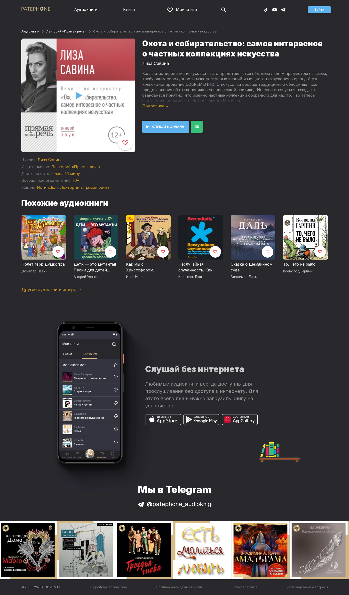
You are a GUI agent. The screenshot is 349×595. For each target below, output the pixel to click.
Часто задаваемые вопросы (307, 587)
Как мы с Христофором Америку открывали (146, 267)
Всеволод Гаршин (298, 271)
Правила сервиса (244, 587)
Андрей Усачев (86, 277)
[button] (319, 9)
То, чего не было (299, 264)
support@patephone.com (108, 587)
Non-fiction (47, 187)
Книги (129, 9)
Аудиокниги (85, 9)
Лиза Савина (50, 159)
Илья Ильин (135, 277)
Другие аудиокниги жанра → (51, 289)
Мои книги (182, 9)
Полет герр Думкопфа (43, 264)
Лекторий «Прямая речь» (66, 31)
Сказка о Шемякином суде (251, 267)
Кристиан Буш (190, 277)
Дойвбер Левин (34, 271)
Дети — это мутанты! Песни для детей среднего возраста (95, 267)
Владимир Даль (244, 277)
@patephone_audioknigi (174, 504)
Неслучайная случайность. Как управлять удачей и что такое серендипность (197, 267)
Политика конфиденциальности (179, 587)
